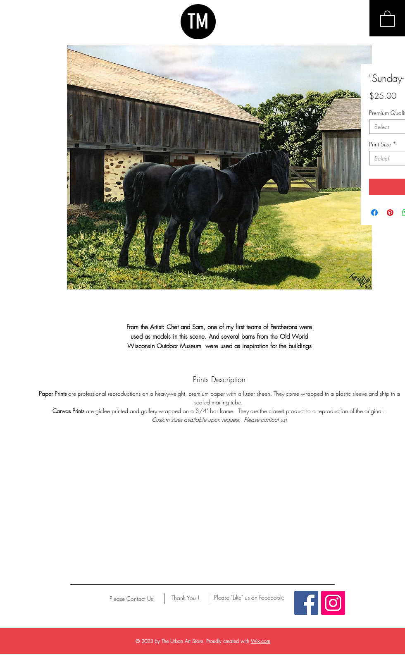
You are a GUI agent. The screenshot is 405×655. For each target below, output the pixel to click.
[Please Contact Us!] (132, 599)
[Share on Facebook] (374, 213)
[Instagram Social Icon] (333, 603)
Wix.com (260, 641)
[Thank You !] (185, 598)
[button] (387, 18)
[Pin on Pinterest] (390, 213)
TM (198, 21)
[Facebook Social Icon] (306, 603)
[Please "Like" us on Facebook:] (249, 597)
